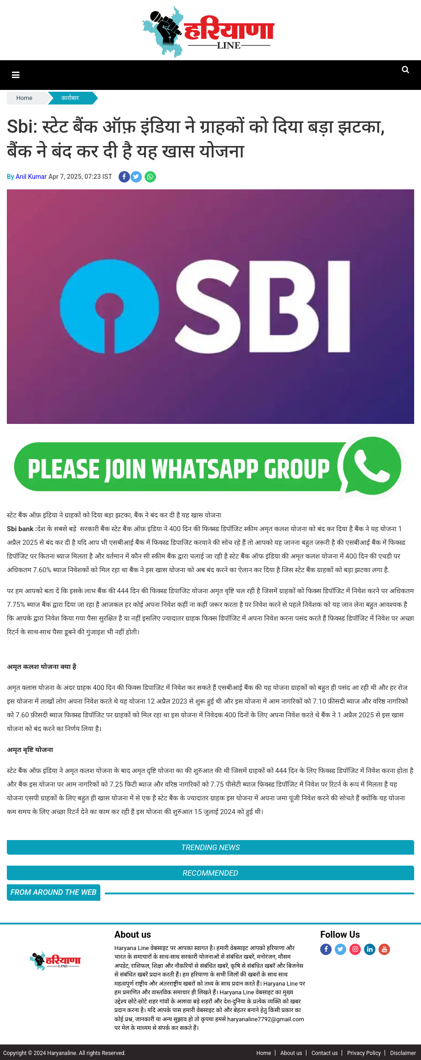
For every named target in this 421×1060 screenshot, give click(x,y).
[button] (15, 74)
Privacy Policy (364, 1051)
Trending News (210, 845)
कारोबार (70, 97)
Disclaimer (403, 1051)
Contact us (325, 1051)
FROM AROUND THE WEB (53, 890)
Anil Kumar (31, 175)
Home (24, 97)
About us (291, 1051)
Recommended (211, 871)
